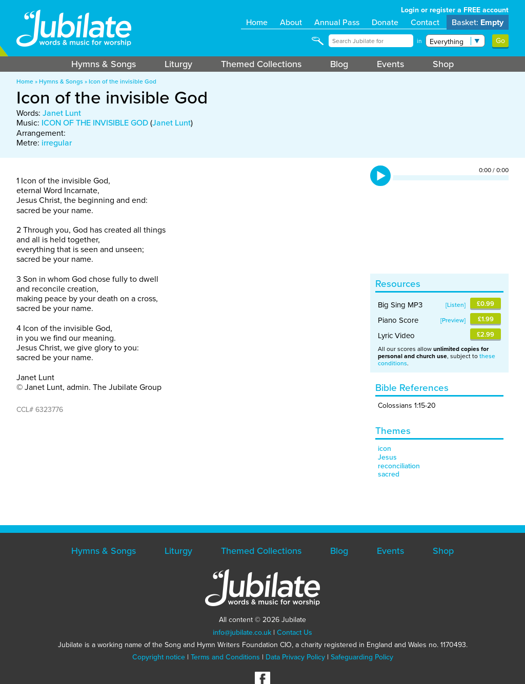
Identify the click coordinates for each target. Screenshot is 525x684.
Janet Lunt (62, 113)
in (419, 41)
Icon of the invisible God (122, 81)
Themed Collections (261, 64)
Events (390, 64)
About (291, 22)
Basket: (477, 22)
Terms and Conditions (225, 657)
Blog (339, 64)
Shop (443, 64)
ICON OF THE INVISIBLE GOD (95, 123)
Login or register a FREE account (455, 10)
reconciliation (399, 466)
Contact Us (294, 632)
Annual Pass (336, 22)
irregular (57, 143)
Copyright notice (158, 657)
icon (384, 448)
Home (257, 22)
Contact (425, 22)
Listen (455, 304)
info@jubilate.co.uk (242, 632)
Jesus (387, 457)
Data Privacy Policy (295, 657)
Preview (453, 320)
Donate (385, 22)
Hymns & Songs (103, 64)
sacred (388, 474)
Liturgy (178, 64)
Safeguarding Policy (362, 657)
